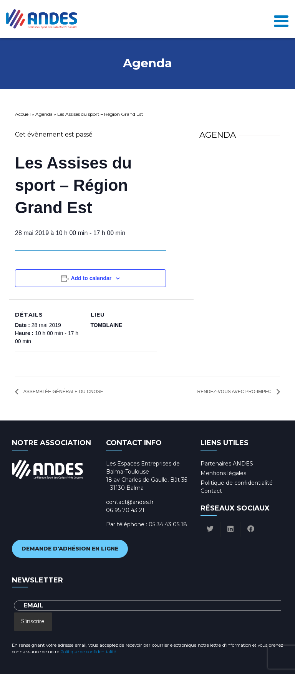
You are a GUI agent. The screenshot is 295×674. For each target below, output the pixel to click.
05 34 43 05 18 (168, 524)
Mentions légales (223, 473)
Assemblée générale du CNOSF (62, 391)
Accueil (23, 114)
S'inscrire (33, 621)
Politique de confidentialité (237, 482)
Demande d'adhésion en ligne (70, 548)
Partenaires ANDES (227, 463)
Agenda (44, 114)
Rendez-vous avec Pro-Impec (235, 391)
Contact (211, 490)
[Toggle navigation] (281, 19)
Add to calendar (91, 278)
